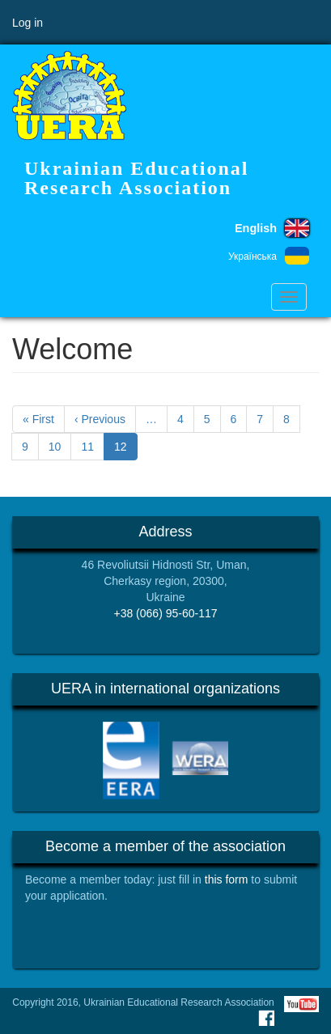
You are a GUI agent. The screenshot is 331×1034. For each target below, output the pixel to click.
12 (126, 449)
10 (60, 446)
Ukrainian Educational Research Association (136, 178)
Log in (27, 22)
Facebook (266, 1018)
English (256, 228)
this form (226, 879)
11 (92, 446)
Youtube (301, 1004)
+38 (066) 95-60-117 (165, 613)
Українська (252, 256)
